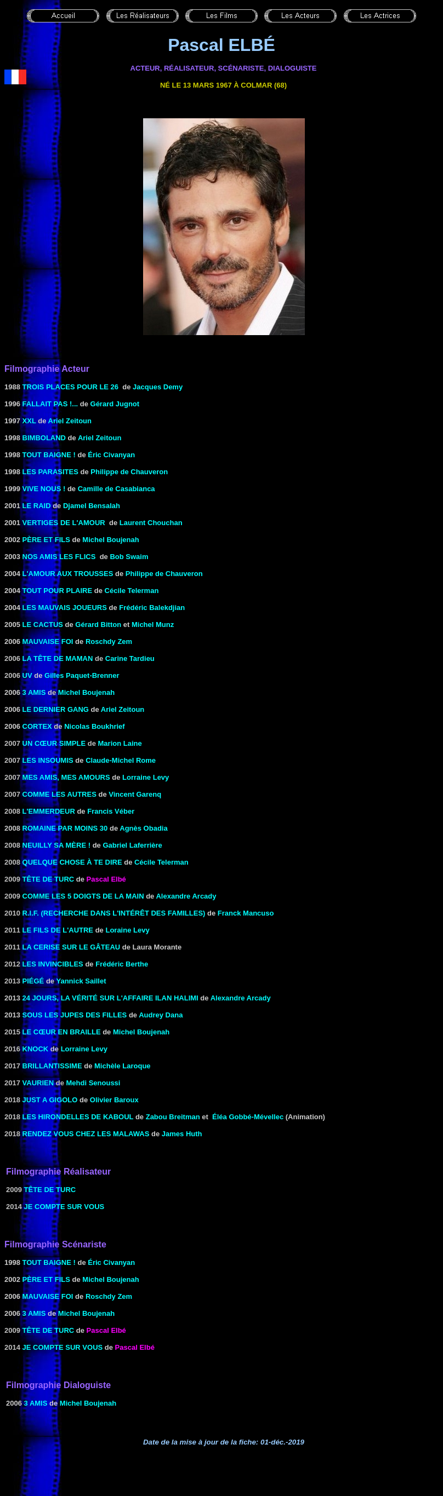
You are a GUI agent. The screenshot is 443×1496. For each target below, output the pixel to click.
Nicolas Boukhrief (94, 726)
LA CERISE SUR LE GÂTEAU (71, 947)
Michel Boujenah (110, 540)
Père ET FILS (46, 540)
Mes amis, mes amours (66, 777)
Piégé (33, 981)
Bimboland (44, 438)
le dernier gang (55, 709)
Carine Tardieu (130, 658)
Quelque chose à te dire (72, 862)
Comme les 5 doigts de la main (83, 896)
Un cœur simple (54, 743)
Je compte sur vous (64, 1206)
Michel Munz (153, 624)
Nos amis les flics (59, 557)
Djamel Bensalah (91, 506)
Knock (35, 1049)
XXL (29, 421)
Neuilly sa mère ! (56, 845)
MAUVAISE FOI (47, 641)
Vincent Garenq (135, 794)
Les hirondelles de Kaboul (78, 1117)
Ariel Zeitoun (70, 421)
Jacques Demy (158, 387)
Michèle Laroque (122, 1066)
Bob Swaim (129, 557)
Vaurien (38, 1083)
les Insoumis (47, 760)
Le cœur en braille (61, 1032)
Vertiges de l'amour (63, 523)
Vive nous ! (44, 489)
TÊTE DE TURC (48, 879)
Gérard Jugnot (115, 404)
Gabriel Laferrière (132, 845)
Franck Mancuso (246, 913)
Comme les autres (59, 794)
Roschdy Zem (109, 641)
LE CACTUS (42, 624)
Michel (69, 692)
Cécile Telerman (132, 590)
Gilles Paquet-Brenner (82, 675)
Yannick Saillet (81, 981)
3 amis (34, 692)
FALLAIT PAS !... (49, 404)
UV (27, 675)
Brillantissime (52, 1066)
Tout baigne (46, 455)
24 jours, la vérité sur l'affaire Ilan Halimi (110, 998)
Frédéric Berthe (121, 964)
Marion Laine (120, 743)
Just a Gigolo (50, 1100)
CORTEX (37, 726)
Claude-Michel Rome (121, 760)
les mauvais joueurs (64, 607)
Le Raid (36, 506)
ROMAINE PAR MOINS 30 (65, 828)
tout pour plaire (57, 590)
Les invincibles (52, 964)
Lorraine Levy (145, 777)
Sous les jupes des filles (74, 1015)
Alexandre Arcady (186, 896)
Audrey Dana (161, 1015)
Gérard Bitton (98, 624)
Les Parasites (50, 472)
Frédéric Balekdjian (152, 607)
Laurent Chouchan (151, 523)
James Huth (182, 1134)
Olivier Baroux (114, 1100)
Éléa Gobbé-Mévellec (247, 1117)
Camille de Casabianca (116, 489)
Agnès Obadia (143, 828)
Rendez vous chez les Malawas (86, 1134)
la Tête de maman (57, 658)
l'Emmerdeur (48, 811)
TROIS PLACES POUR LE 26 (70, 387)
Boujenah (97, 692)
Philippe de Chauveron (129, 472)
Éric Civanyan (111, 455)
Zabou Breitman (173, 1117)
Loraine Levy (127, 930)
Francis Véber (110, 811)
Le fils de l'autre (57, 930)
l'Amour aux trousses (67, 573)
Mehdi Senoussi (93, 1083)
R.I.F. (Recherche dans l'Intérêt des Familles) (114, 913)
